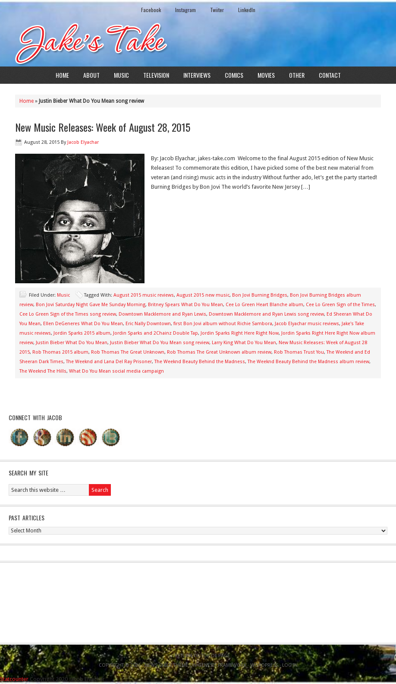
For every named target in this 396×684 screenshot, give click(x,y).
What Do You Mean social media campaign (116, 371)
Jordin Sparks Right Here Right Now (240, 333)
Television (156, 74)
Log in (290, 665)
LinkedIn (246, 9)
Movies (266, 74)
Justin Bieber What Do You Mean (71, 342)
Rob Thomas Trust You (299, 352)
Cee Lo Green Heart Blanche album (264, 304)
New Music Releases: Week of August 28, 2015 (102, 127)
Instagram (185, 9)
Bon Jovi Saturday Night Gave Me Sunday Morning (90, 304)
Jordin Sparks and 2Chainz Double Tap (155, 333)
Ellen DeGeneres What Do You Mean (83, 323)
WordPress (264, 665)
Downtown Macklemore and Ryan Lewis (162, 314)
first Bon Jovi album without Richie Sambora (222, 323)
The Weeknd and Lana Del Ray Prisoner (109, 361)
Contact (330, 74)
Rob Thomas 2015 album (60, 352)
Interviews (197, 74)
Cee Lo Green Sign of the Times (340, 304)
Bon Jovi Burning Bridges (259, 295)
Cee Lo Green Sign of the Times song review (67, 314)
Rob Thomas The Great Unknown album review (219, 352)
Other (297, 74)
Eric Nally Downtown (148, 323)
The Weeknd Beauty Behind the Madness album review (308, 361)
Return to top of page (202, 656)
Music (121, 74)
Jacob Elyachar (83, 142)
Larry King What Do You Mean (244, 342)
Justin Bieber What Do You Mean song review (159, 342)
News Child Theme (166, 665)
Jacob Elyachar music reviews (307, 323)
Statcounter (14, 679)
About (91, 74)
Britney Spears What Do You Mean (185, 304)
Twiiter (217, 9)
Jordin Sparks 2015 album (81, 333)
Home (62, 74)
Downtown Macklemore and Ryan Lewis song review (266, 314)
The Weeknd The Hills (42, 371)
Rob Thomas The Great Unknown (127, 352)
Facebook (151, 9)
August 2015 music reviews (143, 295)
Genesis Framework (222, 665)
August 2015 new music (202, 295)
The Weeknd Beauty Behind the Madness (199, 361)
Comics (234, 74)
